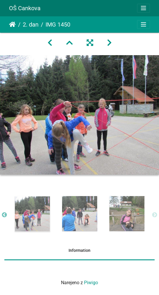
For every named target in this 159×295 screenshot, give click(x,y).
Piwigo (91, 282)
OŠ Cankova (25, 8)
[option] (32, 214)
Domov (12, 24)
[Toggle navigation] (143, 8)
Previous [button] (4, 215)
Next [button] (155, 215)
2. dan (31, 24)
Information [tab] (79, 250)
